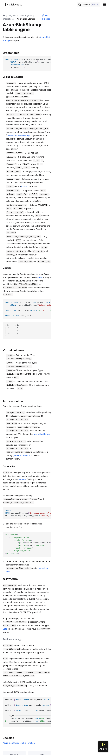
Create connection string (18, 135)
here (39, 277)
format (24, 186)
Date (5, 629)
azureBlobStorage (42, 434)
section (22, 479)
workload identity (22, 455)
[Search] (88, 4)
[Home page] (4, 15)
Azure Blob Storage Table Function (19, 743)
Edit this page (46, 17)
